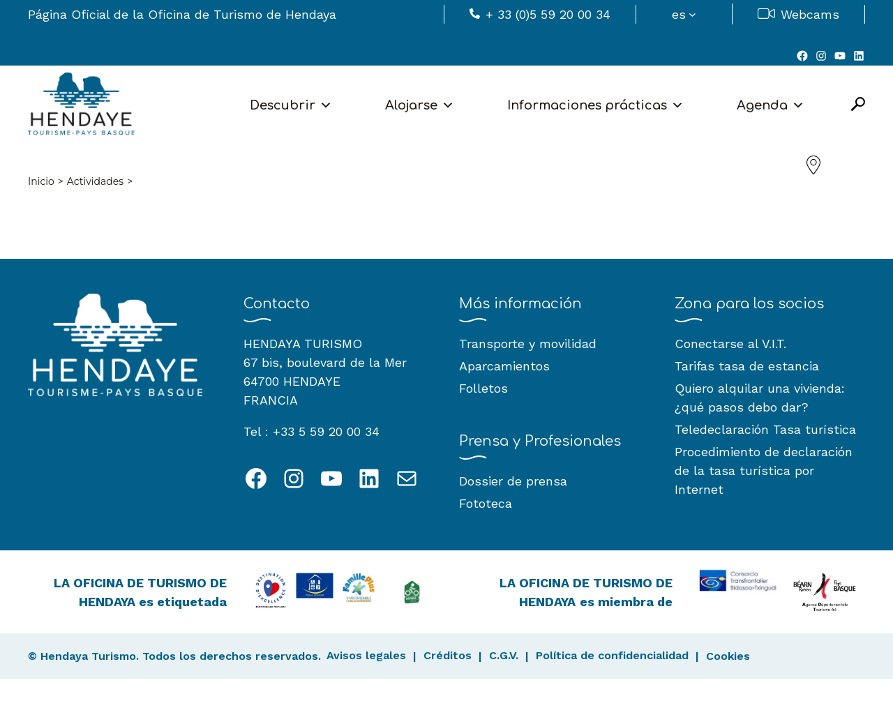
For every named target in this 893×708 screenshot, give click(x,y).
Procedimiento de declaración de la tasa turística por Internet (764, 470)
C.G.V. (503, 655)
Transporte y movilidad (527, 343)
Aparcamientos (504, 366)
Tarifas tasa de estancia (747, 366)
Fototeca (485, 503)
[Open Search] (858, 105)
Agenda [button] (770, 105)
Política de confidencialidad (612, 655)
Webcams (810, 14)
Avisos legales (366, 655)
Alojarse (419, 105)
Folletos (483, 388)
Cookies (728, 656)
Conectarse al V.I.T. (730, 343)
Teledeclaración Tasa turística (765, 429)
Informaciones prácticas (595, 105)
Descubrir (291, 105)
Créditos (447, 655)
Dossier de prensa (513, 481)
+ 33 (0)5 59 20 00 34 (548, 14)
